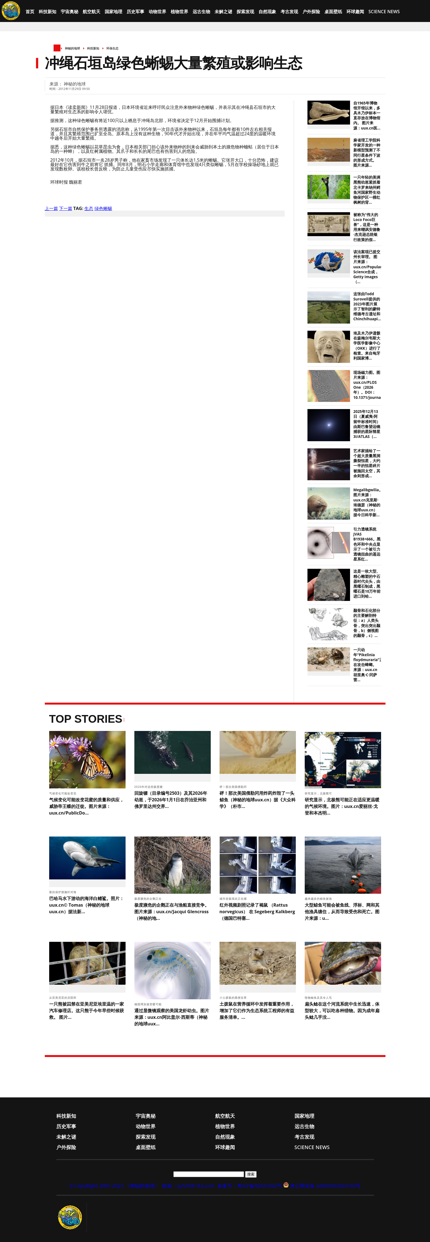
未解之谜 (223, 12)
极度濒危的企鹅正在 (148, 899)
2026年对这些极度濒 (149, 787)
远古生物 (201, 12)
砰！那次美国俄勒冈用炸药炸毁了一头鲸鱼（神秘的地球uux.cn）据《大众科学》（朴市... (258, 799)
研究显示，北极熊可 (319, 793)
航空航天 (91, 12)
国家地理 (113, 12)
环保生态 (112, 48)
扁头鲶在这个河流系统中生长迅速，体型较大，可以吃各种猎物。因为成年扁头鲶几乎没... (342, 1010)
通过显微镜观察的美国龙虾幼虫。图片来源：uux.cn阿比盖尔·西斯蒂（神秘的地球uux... (171, 1017)
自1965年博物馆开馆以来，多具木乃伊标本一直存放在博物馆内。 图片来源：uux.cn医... (367, 116)
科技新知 (47, 12)
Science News (384, 12)
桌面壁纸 (333, 12)
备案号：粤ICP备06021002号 (249, 1185)
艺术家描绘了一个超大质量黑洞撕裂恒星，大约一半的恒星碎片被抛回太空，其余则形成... (366, 463)
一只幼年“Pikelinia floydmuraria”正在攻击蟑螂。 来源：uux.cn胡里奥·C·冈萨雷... (368, 664)
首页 (30, 12)
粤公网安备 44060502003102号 (325, 1185)
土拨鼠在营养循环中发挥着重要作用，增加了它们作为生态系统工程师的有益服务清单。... (257, 1010)
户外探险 (311, 12)
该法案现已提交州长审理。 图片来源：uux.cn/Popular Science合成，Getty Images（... (367, 266)
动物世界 (157, 12)
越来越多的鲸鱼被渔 (319, 899)
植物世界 (179, 12)
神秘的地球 (72, 48)
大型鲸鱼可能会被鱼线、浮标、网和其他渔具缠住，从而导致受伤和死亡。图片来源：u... (342, 911)
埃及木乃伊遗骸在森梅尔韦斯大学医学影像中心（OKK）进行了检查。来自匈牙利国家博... (367, 346)
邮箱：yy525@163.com (188, 1185)
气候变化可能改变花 (63, 793)
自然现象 (267, 12)
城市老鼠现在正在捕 (234, 899)
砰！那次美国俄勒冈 (234, 787)
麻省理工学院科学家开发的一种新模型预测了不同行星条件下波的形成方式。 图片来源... (366, 153)
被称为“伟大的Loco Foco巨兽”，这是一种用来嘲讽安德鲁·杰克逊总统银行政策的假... (366, 227)
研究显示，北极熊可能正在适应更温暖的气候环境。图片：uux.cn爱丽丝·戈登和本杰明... (342, 806)
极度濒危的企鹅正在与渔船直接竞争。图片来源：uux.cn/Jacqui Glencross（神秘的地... (171, 911)
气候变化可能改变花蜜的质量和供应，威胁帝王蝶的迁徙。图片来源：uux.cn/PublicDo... (86, 806)
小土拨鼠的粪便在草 (234, 998)
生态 (88, 208)
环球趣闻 (355, 12)
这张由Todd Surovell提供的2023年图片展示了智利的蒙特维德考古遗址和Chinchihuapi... (367, 306)
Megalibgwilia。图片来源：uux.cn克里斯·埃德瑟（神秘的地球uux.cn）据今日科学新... (368, 502)
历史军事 (135, 12)
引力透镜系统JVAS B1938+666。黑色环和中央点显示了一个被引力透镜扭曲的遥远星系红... (367, 544)
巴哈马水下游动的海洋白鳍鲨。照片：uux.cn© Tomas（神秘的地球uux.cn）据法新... (86, 905)
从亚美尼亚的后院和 (63, 998)
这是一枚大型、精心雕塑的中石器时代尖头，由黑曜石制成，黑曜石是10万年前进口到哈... (367, 584)
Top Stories (86, 719)
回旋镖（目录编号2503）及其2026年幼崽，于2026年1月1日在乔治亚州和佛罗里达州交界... (170, 799)
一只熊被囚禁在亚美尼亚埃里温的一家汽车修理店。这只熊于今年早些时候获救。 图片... (86, 1010)
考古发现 (289, 12)
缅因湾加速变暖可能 (148, 1004)
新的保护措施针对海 (63, 892)
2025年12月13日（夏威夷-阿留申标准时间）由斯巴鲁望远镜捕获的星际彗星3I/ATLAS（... (366, 424)
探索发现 (245, 12)
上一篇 (51, 208)
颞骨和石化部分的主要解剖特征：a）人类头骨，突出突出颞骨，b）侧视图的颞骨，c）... (366, 623)
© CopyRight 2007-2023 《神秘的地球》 (114, 1185)
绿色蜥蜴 (103, 208)
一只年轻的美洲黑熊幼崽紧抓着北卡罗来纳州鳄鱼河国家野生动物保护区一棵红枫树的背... (366, 190)
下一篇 (65, 208)
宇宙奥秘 (69, 12)
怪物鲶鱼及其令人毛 (319, 998)
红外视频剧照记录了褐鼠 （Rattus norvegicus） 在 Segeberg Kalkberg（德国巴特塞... (257, 911)
